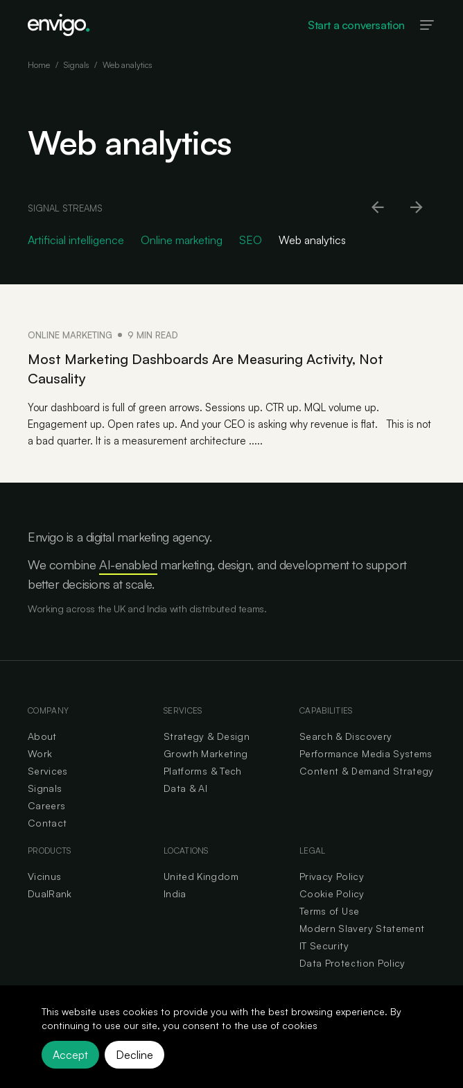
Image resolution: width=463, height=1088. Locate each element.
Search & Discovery (345, 736)
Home (39, 65)
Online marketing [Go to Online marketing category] (181, 240)
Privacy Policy (331, 876)
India (175, 893)
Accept (70, 1055)
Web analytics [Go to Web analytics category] (312, 240)
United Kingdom (201, 876)
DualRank (50, 893)
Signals (76, 65)
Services (48, 771)
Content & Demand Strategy (366, 771)
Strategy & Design (207, 736)
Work (40, 753)
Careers (46, 805)
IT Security (324, 945)
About (42, 736)
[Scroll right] (417, 208)
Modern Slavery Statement (361, 928)
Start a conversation (356, 25)
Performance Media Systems (366, 753)
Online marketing (70, 334)
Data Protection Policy (352, 963)
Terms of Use (329, 911)
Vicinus (44, 876)
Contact (47, 823)
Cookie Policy (332, 893)
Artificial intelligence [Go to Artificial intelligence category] (76, 240)
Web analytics (127, 65)
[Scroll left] (378, 208)
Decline (134, 1055)
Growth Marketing (206, 753)
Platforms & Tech (203, 771)
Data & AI (185, 788)
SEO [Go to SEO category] (250, 240)
